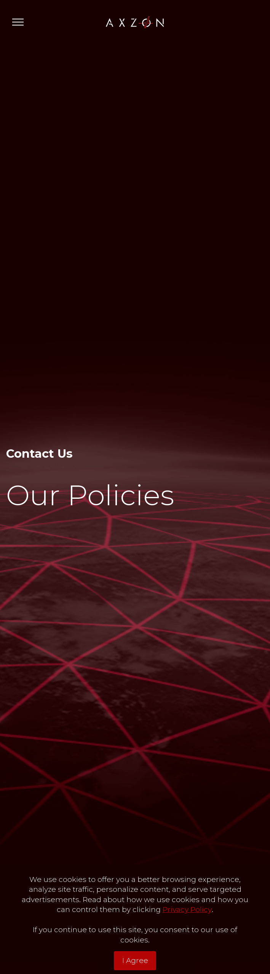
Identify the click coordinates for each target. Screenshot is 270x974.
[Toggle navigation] (18, 22)
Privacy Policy (187, 909)
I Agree (135, 960)
